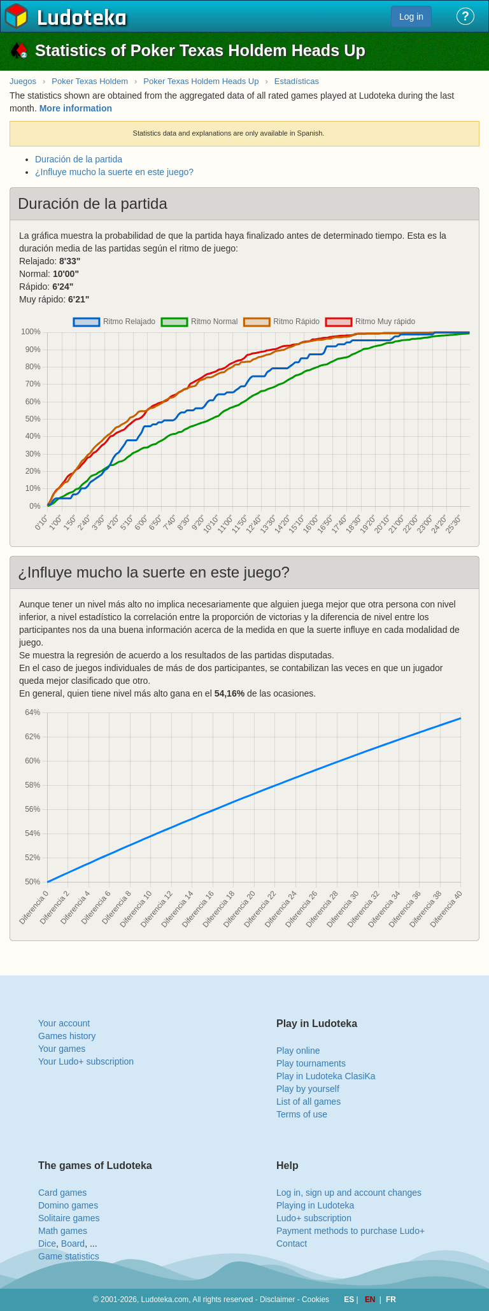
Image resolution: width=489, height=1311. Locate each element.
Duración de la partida (78, 159)
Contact (291, 1243)
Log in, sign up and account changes (349, 1192)
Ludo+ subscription (313, 1218)
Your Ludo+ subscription (86, 1061)
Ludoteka (82, 18)
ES (350, 1299)
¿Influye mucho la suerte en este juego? (114, 172)
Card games (62, 1192)
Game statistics (68, 1256)
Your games (61, 1049)
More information (75, 108)
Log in (411, 16)
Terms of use (301, 1114)
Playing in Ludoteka (315, 1205)
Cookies (315, 1299)
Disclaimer (277, 1299)
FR (391, 1299)
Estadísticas (296, 81)
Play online (298, 1050)
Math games (62, 1231)
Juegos (23, 81)
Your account (64, 1023)
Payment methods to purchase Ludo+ (350, 1231)
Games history (67, 1036)
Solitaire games (69, 1218)
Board (73, 1243)
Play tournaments (311, 1063)
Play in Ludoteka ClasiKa (326, 1076)
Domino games (68, 1205)
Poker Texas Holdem (90, 81)
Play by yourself (307, 1089)
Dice (47, 1243)
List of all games (308, 1101)
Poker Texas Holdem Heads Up (201, 81)
